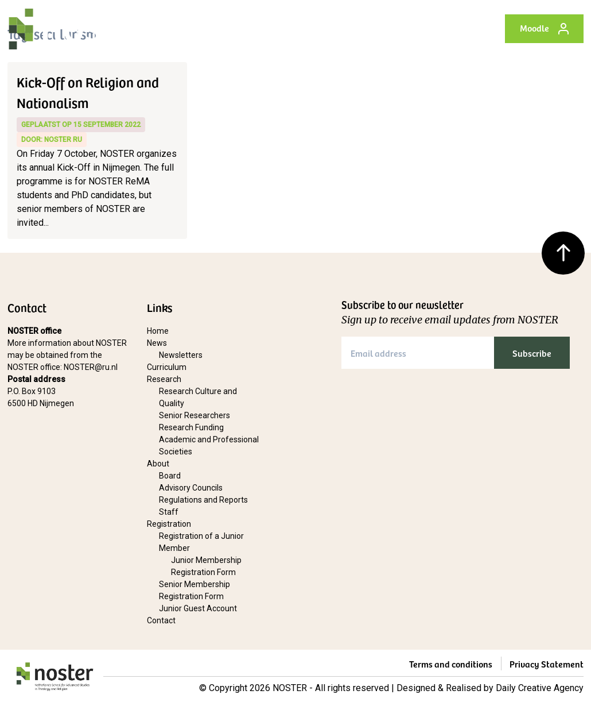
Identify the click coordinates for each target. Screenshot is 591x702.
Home (158, 330)
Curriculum (166, 367)
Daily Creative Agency (540, 687)
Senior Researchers (194, 415)
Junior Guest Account (198, 608)
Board (170, 475)
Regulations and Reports (203, 499)
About (158, 463)
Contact (161, 620)
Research (164, 379)
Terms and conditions (450, 663)
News (157, 343)
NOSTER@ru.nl (91, 367)
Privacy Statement (547, 663)
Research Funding (191, 427)
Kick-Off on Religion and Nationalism (88, 92)
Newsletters (181, 355)
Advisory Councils (191, 487)
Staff (168, 511)
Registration (169, 524)
